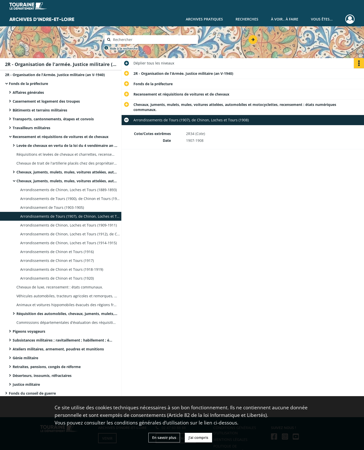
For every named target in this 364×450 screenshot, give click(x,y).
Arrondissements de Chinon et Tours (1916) (57, 251)
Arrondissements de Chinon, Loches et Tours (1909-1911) (68, 225)
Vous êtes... (322, 19)
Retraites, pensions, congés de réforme (47, 366)
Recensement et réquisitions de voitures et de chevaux (60, 136)
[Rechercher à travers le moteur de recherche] (153, 39)
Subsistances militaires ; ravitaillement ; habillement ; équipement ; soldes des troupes (63, 340)
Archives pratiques (204, 19)
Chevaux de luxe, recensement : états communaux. (59, 287)
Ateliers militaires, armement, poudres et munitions (58, 349)
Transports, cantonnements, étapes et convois (53, 119)
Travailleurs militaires (31, 127)
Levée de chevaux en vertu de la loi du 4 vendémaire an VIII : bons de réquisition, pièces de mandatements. (67, 145)
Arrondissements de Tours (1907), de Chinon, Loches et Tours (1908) (70, 216)
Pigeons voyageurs (29, 331)
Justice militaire (26, 384)
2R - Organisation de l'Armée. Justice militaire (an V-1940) (55, 74)
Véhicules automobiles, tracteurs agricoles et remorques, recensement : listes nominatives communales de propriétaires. (67, 296)
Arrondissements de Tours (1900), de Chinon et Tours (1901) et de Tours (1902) (70, 198)
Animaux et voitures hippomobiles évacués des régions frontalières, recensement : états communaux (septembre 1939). (67, 304)
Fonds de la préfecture (28, 83)
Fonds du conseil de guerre (32, 393)
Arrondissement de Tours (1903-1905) (52, 207)
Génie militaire (25, 357)
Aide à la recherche (124, 48)
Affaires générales (28, 92)
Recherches (247, 19)
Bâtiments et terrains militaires (40, 110)
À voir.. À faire (284, 19)
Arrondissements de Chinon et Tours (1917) (57, 260)
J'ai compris (198, 437)
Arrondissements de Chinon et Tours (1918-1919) (61, 269)
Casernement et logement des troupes (46, 101)
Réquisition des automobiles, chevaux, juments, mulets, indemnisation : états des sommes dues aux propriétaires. (67, 313)
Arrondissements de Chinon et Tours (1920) (57, 278)
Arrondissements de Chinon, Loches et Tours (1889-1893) (68, 189)
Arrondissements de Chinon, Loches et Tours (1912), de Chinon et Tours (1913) (70, 234)
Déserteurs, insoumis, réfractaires (42, 375)
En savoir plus (164, 437)
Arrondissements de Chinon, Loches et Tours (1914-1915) (68, 242)
